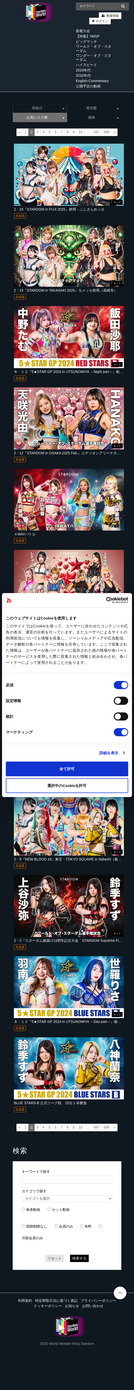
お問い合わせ (92, 1306)
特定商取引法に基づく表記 (56, 1301)
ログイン (102, 21)
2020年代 (83, 70)
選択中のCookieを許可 (66, 785)
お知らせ (72, 1306)
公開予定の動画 (88, 86)
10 (81, 132)
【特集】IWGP (87, 36)
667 (96, 132)
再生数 (102, 108)
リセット (55, 1258)
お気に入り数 (45, 117)
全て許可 (67, 769)
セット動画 (61, 1210)
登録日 (48, 108)
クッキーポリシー (48, 1306)
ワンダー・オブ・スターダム (93, 57)
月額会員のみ (32, 1238)
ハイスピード (86, 65)
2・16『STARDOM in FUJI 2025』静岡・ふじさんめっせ (59, 209)
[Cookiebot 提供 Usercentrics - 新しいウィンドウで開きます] (106, 600)
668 (106, 132)
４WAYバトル (25, 534)
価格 (103, 117)
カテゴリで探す (34, 1191)
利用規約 (25, 1301)
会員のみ (66, 1226)
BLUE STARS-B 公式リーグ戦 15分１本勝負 (50, 1103)
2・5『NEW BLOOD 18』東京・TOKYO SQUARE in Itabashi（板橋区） (71, 859)
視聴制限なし (36, 1226)
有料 (88, 1226)
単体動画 (33, 1210)
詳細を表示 (109, 752)
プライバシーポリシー (98, 1301)
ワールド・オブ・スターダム (93, 48)
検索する (79, 1258)
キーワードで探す (36, 1172)
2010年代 (83, 75)
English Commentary (92, 81)
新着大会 (83, 31)
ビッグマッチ (86, 42)
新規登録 (112, 15)
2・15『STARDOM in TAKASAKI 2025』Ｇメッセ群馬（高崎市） (65, 290)
